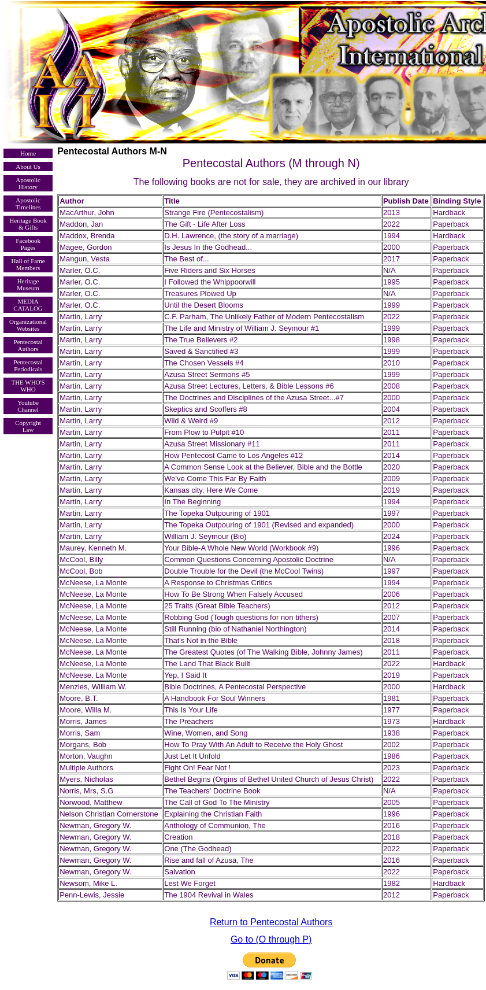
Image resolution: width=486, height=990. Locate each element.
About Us (28, 166)
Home (28, 153)
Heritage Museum (28, 284)
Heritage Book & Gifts (27, 224)
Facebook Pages (28, 244)
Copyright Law (28, 426)
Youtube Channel (28, 406)
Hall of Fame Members (28, 264)
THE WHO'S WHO (27, 386)
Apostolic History (28, 183)
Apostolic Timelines (28, 203)
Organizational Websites (28, 325)
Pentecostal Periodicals (28, 365)
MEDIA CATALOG (27, 305)
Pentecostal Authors (28, 345)
